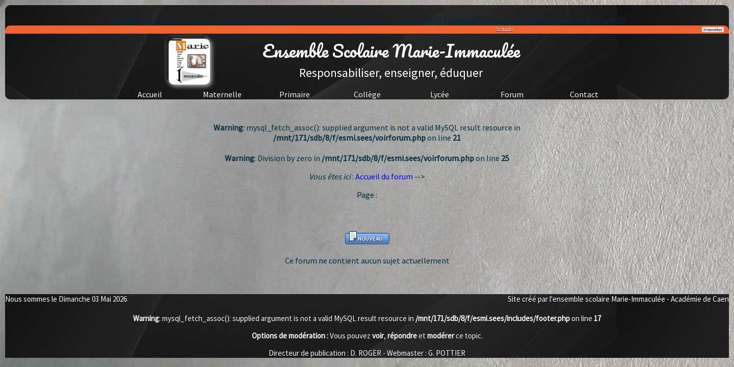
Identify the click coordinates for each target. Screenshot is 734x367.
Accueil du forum (384, 176)
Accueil (150, 94)
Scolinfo (504, 29)
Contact (584, 94)
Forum (512, 94)
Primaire (294, 94)
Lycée (439, 94)
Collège (367, 94)
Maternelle (222, 94)
